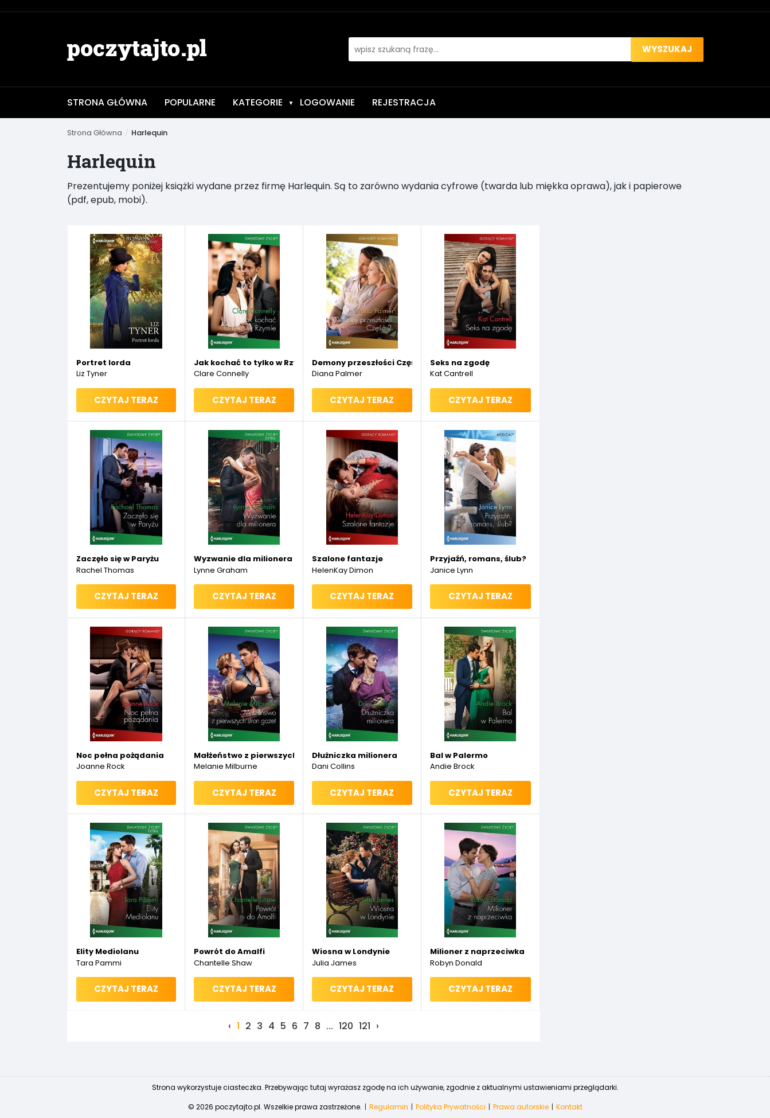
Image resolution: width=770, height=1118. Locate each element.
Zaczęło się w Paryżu (117, 558)
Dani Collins (333, 766)
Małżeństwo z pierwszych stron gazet (244, 755)
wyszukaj (667, 49)
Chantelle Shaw (223, 962)
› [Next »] (377, 1026)
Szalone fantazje (347, 558)
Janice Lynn (451, 570)
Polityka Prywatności (451, 1107)
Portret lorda (103, 362)
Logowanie (327, 102)
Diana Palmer (337, 373)
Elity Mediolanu (107, 951)
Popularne (190, 102)
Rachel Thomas (105, 570)
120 (346, 1026)
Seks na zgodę (460, 362)
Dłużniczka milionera (354, 755)
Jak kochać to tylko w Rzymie (244, 362)
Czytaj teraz (126, 400)
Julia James (334, 962)
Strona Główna (107, 102)
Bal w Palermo (459, 755)
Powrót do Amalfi (229, 951)
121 (364, 1026)
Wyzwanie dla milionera (243, 558)
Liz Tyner (91, 373)
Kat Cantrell (451, 373)
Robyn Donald (456, 962)
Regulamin (388, 1107)
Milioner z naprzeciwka (477, 951)
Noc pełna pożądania (120, 755)
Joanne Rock (100, 766)
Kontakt (569, 1107)
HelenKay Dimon (342, 570)
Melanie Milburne (225, 766)
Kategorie (263, 102)
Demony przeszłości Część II (362, 362)
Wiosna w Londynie (351, 951)
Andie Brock (452, 766)
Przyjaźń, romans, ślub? (478, 558)
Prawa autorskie (521, 1107)
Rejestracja (404, 102)
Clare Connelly (221, 373)
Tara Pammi (99, 962)
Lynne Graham (221, 570)
